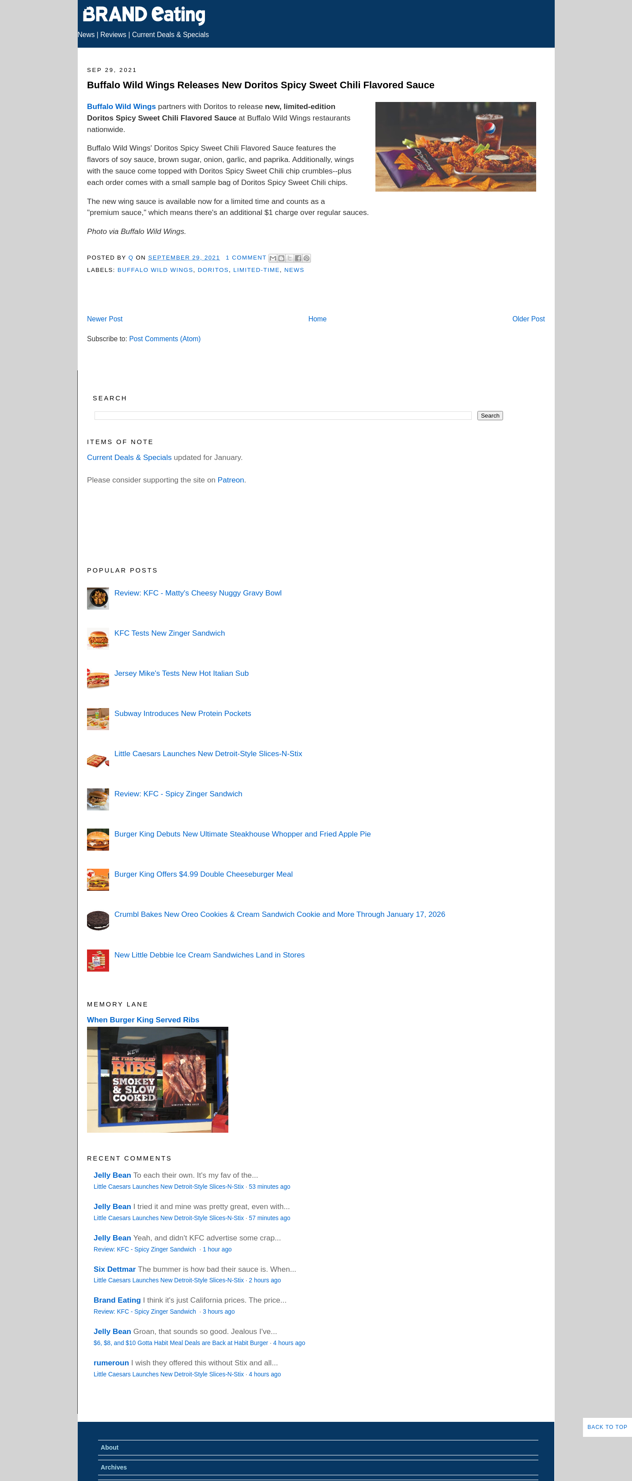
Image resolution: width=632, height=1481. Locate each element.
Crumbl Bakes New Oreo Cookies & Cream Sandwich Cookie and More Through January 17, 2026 (279, 914)
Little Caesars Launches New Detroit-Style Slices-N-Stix (208, 753)
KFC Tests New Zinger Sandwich (169, 633)
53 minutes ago (270, 1186)
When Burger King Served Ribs (143, 1019)
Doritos (213, 270)
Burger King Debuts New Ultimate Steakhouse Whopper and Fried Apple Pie (242, 833)
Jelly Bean (112, 1175)
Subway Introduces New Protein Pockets (182, 713)
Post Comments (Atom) (165, 339)
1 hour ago (217, 1249)
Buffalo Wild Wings (121, 106)
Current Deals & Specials (170, 34)
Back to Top (607, 1427)
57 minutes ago (270, 1218)
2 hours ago (265, 1280)
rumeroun (111, 1362)
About (109, 1447)
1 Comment (246, 257)
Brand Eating (117, 1300)
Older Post (528, 319)
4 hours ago (289, 1343)
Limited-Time (256, 270)
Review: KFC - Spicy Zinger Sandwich (178, 793)
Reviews (113, 34)
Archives (114, 1467)
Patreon (231, 479)
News (86, 34)
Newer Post (105, 319)
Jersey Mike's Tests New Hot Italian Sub (181, 673)
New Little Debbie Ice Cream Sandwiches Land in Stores (209, 954)
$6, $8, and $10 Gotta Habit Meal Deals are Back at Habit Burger (181, 1343)
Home (317, 319)
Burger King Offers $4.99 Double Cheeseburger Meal (203, 874)
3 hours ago (219, 1311)
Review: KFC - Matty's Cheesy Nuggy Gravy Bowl (198, 592)
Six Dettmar (115, 1269)
